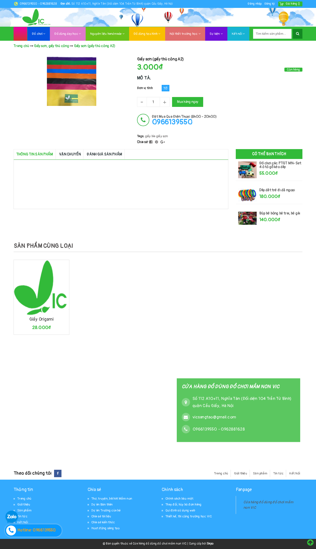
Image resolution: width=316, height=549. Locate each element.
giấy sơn (162, 136)
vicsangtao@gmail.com (214, 417)
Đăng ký (269, 4)
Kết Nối (294, 473)
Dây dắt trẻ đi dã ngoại (277, 190)
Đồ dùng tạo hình (147, 34)
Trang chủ (221, 473)
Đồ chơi (38, 34)
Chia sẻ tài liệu (101, 516)
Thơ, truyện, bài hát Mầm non (111, 499)
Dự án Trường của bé (106, 510)
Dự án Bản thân (102, 505)
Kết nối (238, 34)
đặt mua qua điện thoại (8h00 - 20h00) (184, 120)
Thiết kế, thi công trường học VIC (188, 516)
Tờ (165, 88)
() (293, 4)
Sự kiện (216, 34)
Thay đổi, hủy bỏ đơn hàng (183, 505)
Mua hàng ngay (187, 102)
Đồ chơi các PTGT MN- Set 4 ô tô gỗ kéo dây (280, 165)
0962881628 (48, 4)
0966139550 (29, 4)
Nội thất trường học (185, 34)
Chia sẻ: (143, 142)
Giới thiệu (240, 473)
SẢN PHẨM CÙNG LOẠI (43, 246)
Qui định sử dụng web (180, 510)
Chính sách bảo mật (179, 499)
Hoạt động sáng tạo (105, 528)
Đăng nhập (255, 4)
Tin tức (278, 473)
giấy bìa (150, 136)
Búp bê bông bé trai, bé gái (279, 213)
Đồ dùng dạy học (67, 34)
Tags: (141, 136)
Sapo (210, 544)
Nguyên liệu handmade (107, 34)
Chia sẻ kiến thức (103, 522)
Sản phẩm (260, 473)
